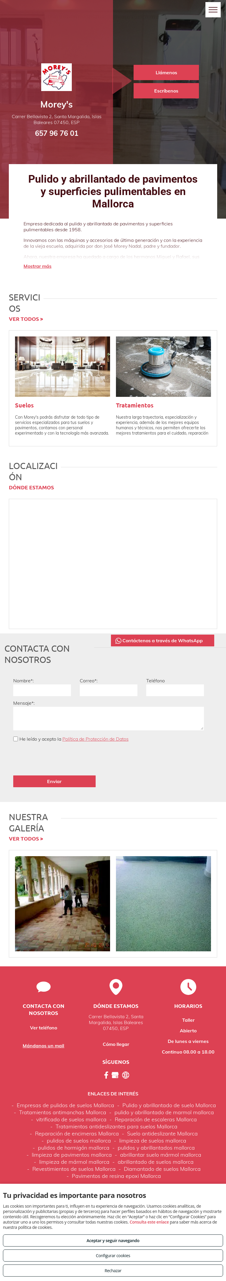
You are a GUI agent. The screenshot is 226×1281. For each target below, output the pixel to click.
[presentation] (58, 758)
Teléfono (155, 681)
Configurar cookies (113, 1255)
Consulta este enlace (149, 1222)
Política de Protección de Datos (95, 739)
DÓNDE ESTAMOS (31, 487)
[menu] (213, 9)
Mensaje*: (24, 703)
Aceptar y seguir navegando (113, 1240)
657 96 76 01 (56, 133)
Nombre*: (23, 681)
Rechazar (112, 1270)
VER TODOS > (26, 318)
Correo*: (89, 681)
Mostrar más (37, 266)
